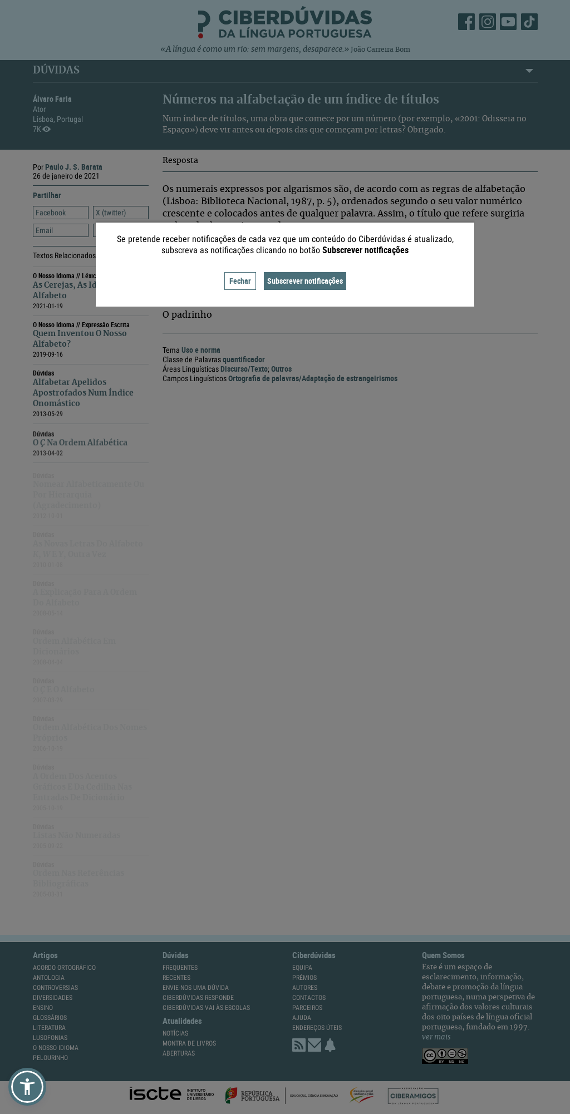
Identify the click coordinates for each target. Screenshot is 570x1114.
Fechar (240, 280)
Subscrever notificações (305, 280)
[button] (27, 1087)
